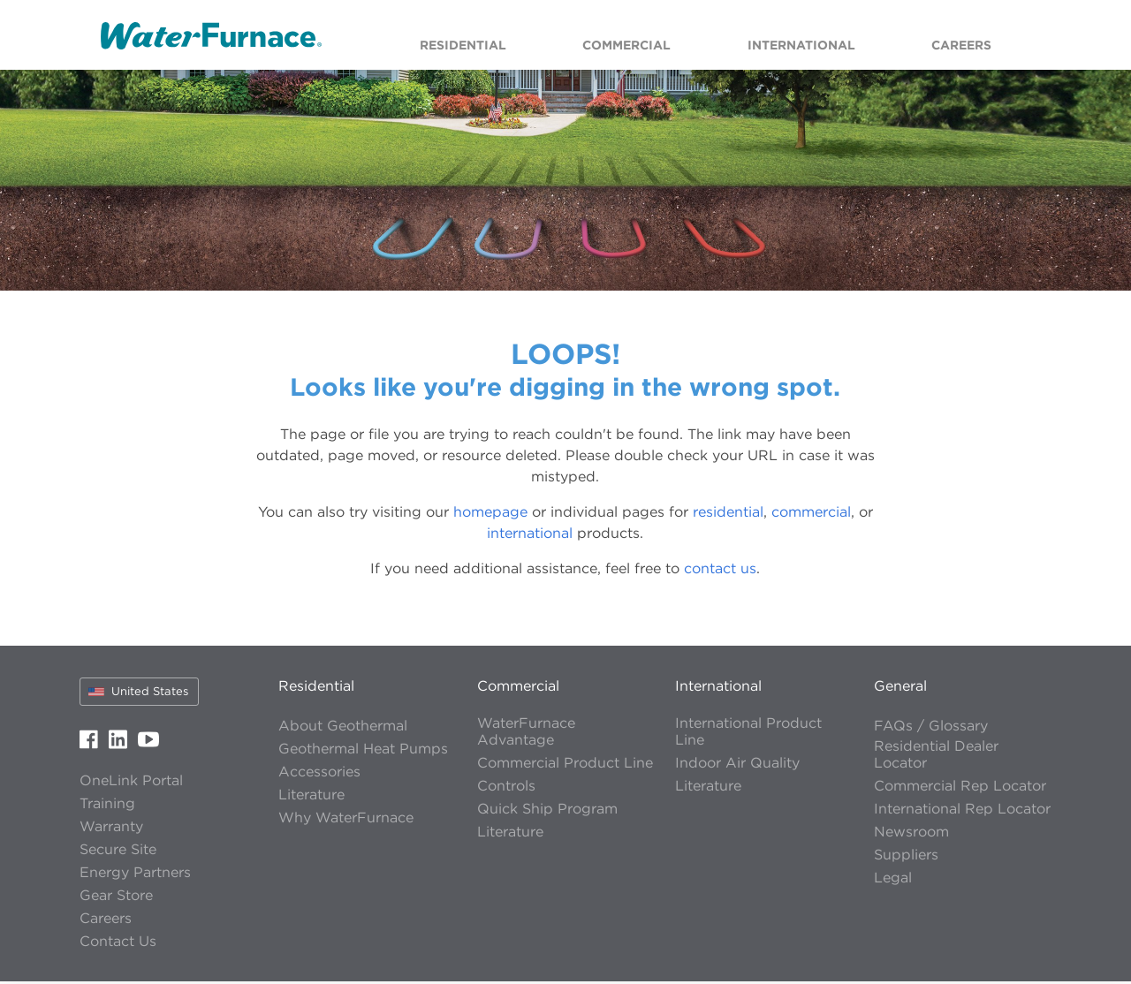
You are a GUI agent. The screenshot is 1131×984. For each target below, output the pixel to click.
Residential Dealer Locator (936, 757)
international (530, 535)
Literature (311, 797)
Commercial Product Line (565, 765)
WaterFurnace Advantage (526, 734)
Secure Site (118, 852)
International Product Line (748, 734)
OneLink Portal (131, 783)
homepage (490, 514)
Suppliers (906, 857)
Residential (316, 688)
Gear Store (116, 897)
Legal (893, 880)
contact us (720, 570)
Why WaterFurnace (346, 820)
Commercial (518, 688)
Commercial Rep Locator (960, 788)
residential (728, 514)
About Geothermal (342, 728)
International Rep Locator (962, 811)
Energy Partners (135, 875)
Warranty (111, 829)
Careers (106, 920)
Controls (506, 788)
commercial (811, 514)
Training (107, 806)
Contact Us (118, 943)
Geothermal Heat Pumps (363, 751)
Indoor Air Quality (737, 765)
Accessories (319, 774)
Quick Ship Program (547, 811)
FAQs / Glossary (931, 728)
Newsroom (911, 834)
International (718, 688)
